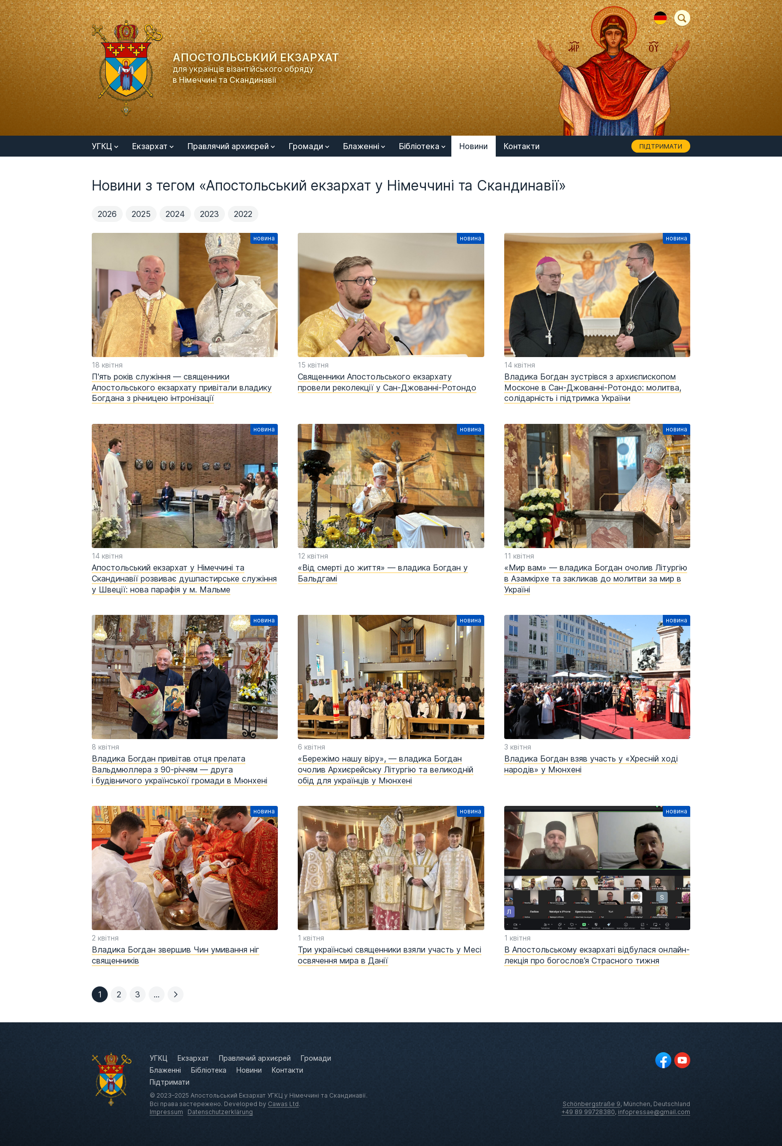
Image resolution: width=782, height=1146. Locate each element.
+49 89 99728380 (588, 1112)
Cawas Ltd (283, 1104)
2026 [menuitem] (107, 214)
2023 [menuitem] (209, 214)
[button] (119, 994)
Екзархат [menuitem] (153, 146)
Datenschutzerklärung (220, 1112)
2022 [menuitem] (243, 214)
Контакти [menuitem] (522, 146)
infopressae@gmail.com (654, 1112)
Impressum (166, 1112)
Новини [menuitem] (473, 146)
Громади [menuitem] (309, 146)
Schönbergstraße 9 (591, 1104)
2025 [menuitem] (141, 214)
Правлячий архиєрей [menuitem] (231, 146)
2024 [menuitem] (175, 214)
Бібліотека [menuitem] (422, 146)
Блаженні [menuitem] (364, 146)
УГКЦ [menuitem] (105, 146)
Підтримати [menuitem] (660, 146)
